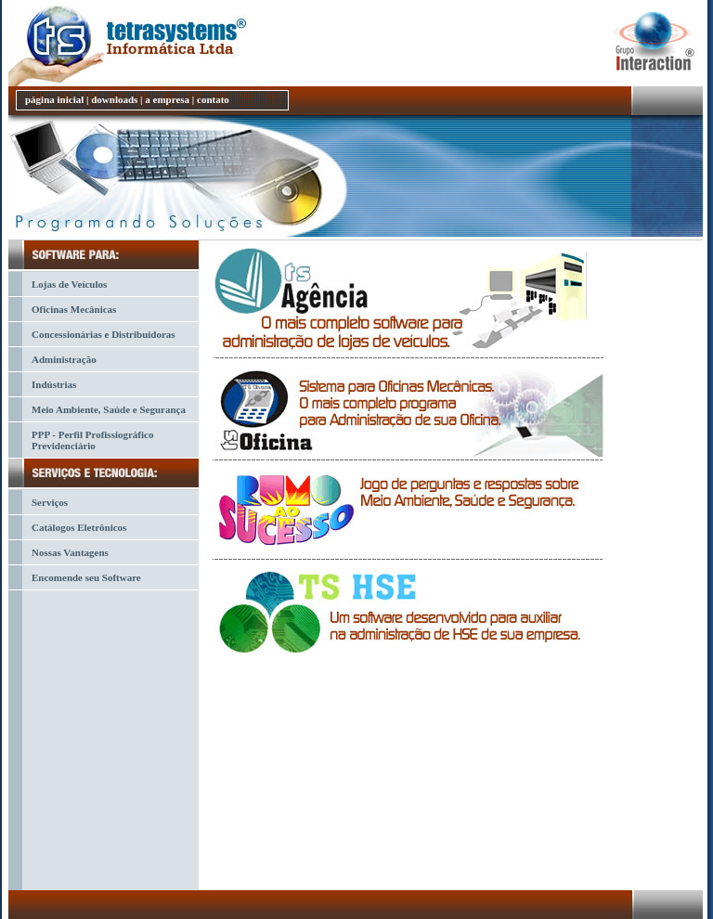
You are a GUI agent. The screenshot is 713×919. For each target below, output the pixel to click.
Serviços (50, 502)
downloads (114, 99)
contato (213, 99)
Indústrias (54, 384)
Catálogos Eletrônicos (79, 527)
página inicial (54, 99)
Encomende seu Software (86, 577)
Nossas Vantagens (70, 552)
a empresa (167, 99)
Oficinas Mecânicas (74, 309)
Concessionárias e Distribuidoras (103, 334)
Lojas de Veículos (69, 284)
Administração (64, 359)
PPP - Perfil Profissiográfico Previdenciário (92, 440)
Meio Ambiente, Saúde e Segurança (109, 409)
